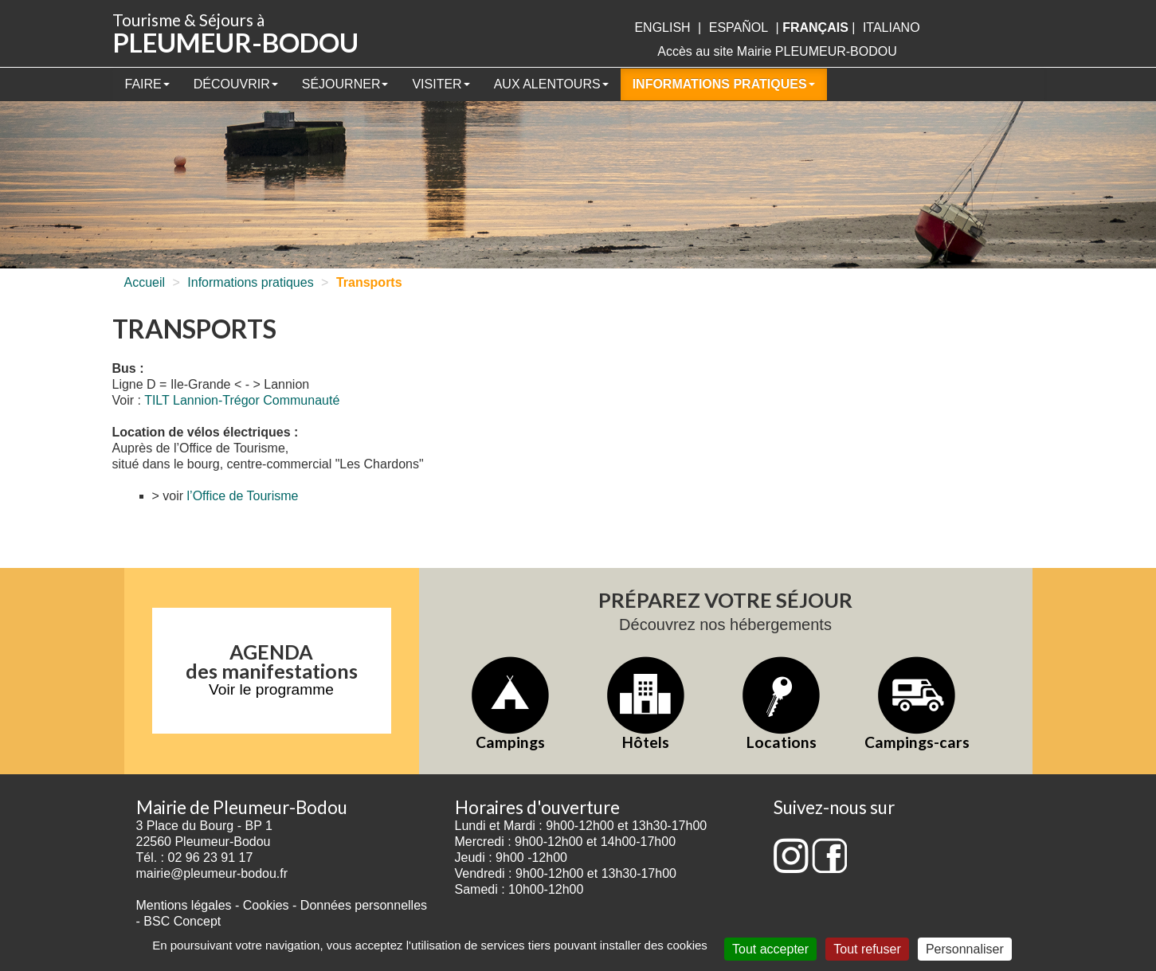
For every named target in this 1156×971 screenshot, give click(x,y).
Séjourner (345, 84)
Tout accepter (770, 949)
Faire (147, 84)
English (662, 27)
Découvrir (236, 84)
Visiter (440, 84)
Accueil (145, 282)
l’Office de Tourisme (243, 496)
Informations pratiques (724, 84)
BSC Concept (182, 921)
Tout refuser (866, 949)
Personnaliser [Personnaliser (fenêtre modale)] (965, 949)
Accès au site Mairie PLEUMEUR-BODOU (777, 51)
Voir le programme (271, 689)
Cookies (266, 905)
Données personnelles (363, 905)
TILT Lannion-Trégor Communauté (241, 400)
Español (738, 27)
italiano (891, 27)
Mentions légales (184, 905)
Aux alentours (551, 84)
